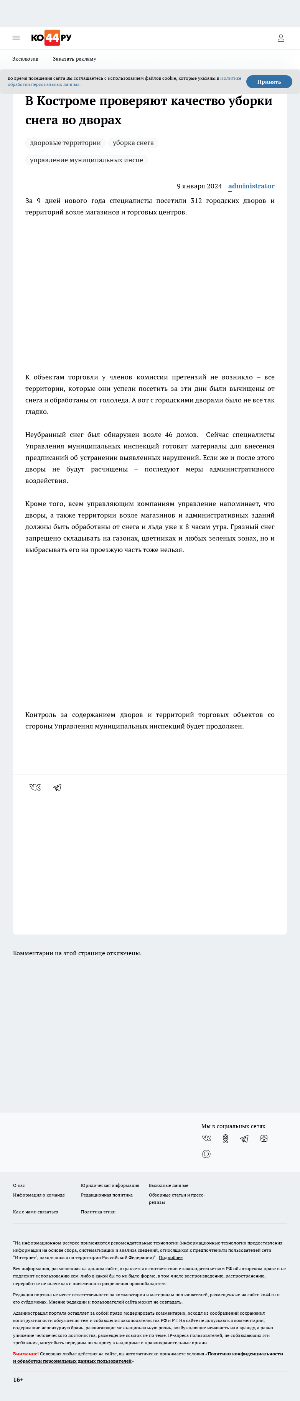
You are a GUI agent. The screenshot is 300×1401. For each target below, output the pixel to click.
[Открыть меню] (16, 38)
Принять (269, 81)
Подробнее (171, 1257)
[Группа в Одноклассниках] (225, 1138)
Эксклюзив (25, 58)
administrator (251, 185)
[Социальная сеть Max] (206, 1154)
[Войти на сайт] (280, 38)
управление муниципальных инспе (86, 159)
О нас (19, 1185)
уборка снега (133, 142)
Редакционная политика (107, 1195)
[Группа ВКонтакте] (206, 1138)
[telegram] (60, 787)
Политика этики (98, 1212)
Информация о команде (39, 1195)
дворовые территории (65, 142)
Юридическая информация (110, 1185)
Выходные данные (168, 1185)
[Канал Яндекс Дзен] (264, 1138)
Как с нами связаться (35, 1212)
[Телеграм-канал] (244, 1138)
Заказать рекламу (74, 58)
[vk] (36, 787)
